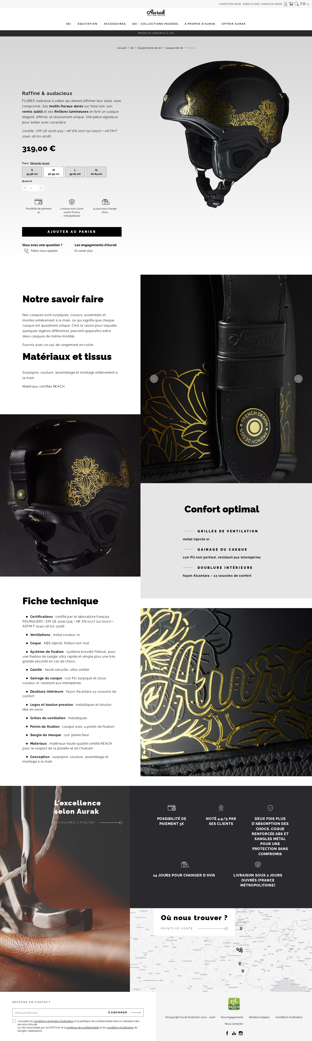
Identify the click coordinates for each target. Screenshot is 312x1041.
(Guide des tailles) (39, 163)
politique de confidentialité (83, 1027)
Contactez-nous (230, 4)
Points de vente (271, 4)
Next (298, 379)
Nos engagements (232, 1017)
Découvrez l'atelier (74, 822)
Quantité (27, 181)
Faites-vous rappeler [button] (44, 250)
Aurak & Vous (251, 4)
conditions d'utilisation (120, 1027)
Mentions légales (259, 1017)
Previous (154, 379)
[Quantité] (33, 188)
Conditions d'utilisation (289, 1017)
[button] (285, 2)
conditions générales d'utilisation (54, 1021)
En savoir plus (84, 250)
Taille (35, 163)
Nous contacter (234, 1023)
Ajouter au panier (72, 232)
